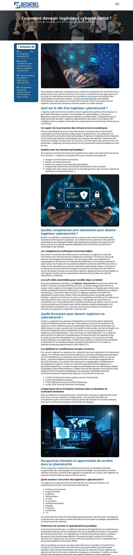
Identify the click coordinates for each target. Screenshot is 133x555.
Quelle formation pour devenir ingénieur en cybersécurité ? (26, 79)
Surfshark (106, 143)
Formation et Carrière (53, 22)
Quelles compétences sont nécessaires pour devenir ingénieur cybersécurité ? (24, 66)
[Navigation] (117, 4)
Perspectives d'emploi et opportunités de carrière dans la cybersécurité (24, 92)
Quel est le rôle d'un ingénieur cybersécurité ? (25, 54)
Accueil (39, 22)
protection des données (86, 98)
